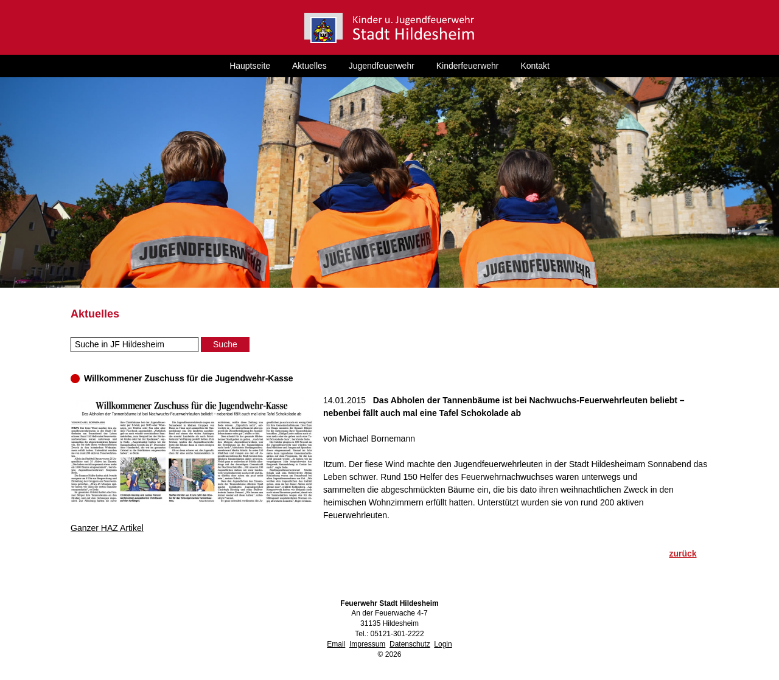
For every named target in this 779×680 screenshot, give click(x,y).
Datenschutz (410, 644)
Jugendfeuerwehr (381, 66)
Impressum (367, 644)
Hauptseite (249, 66)
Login (443, 644)
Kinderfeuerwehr (467, 66)
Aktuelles (309, 66)
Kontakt (534, 66)
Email (336, 644)
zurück (682, 553)
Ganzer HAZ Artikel (107, 528)
